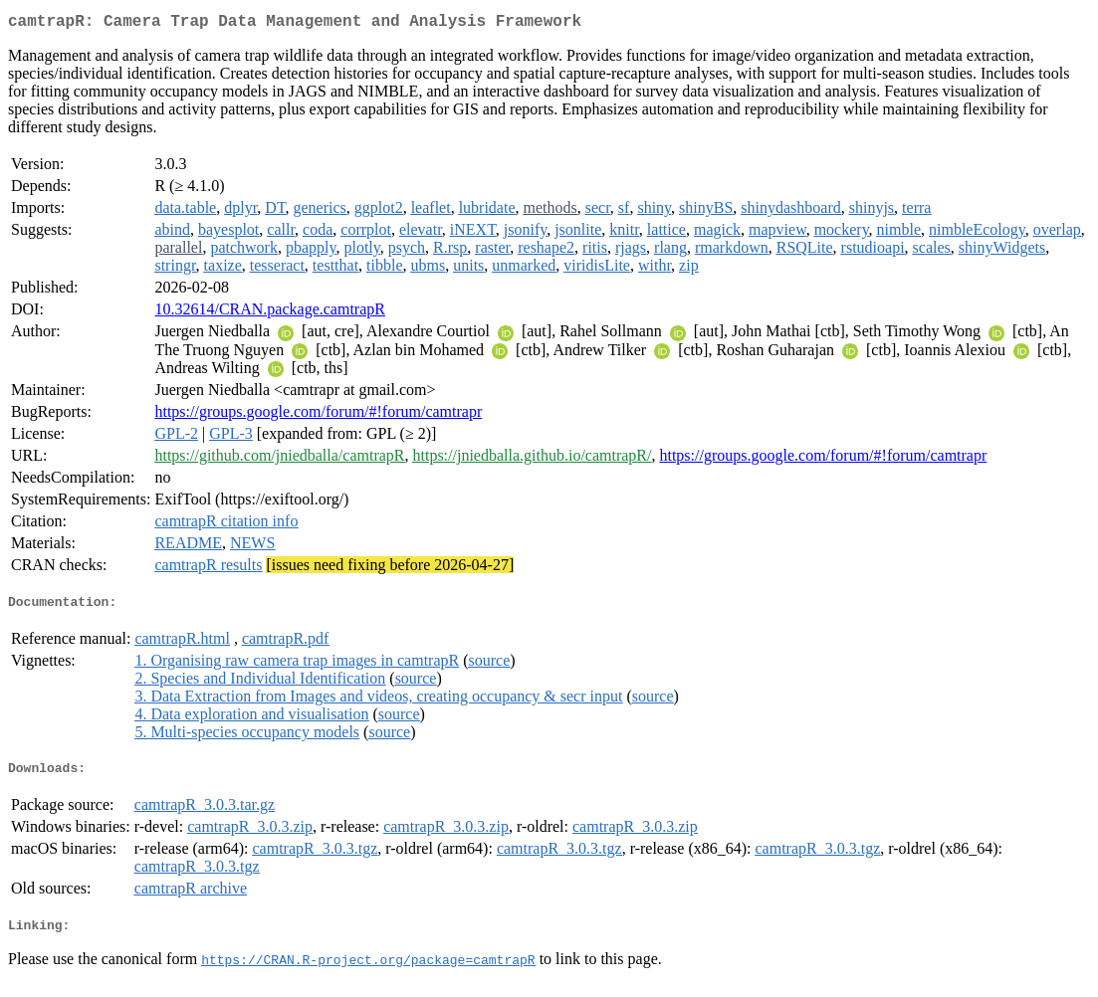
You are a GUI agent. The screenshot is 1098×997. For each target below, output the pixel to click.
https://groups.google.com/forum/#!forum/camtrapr (318, 415)
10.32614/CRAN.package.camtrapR (269, 312)
